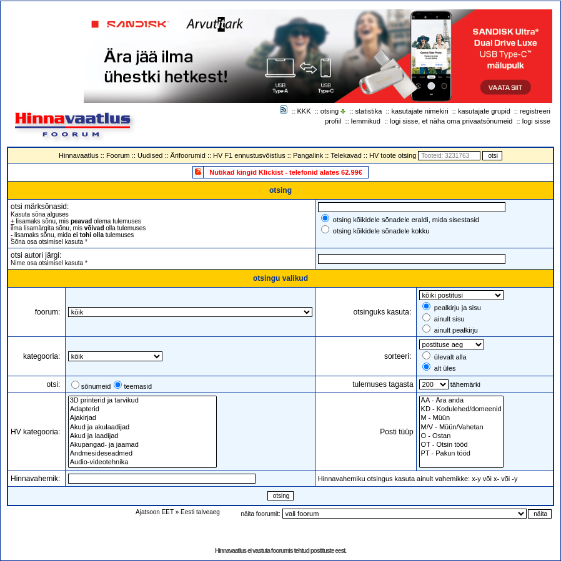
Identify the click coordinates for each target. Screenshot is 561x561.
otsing (329, 111)
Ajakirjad (142, 418)
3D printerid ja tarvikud (142, 400)
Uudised (149, 155)
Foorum (118, 155)
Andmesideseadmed (142, 453)
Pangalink (308, 155)
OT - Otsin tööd (461, 445)
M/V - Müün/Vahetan (461, 427)
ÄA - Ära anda (461, 400)
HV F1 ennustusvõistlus (249, 155)
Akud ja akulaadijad (142, 427)
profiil (333, 121)
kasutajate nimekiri (420, 111)
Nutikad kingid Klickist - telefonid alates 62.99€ (285, 172)
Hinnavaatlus (79, 155)
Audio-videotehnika (142, 462)
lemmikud (365, 121)
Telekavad (346, 155)
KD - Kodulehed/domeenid (461, 409)
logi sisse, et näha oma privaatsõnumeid (451, 121)
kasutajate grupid (484, 111)
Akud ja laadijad (142, 436)
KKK (304, 111)
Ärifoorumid (188, 155)
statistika (368, 111)
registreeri (535, 111)
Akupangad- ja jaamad (142, 445)
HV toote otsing (392, 155)
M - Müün (461, 418)
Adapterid (142, 409)
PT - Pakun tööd (461, 453)
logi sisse (536, 121)
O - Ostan (461, 436)
